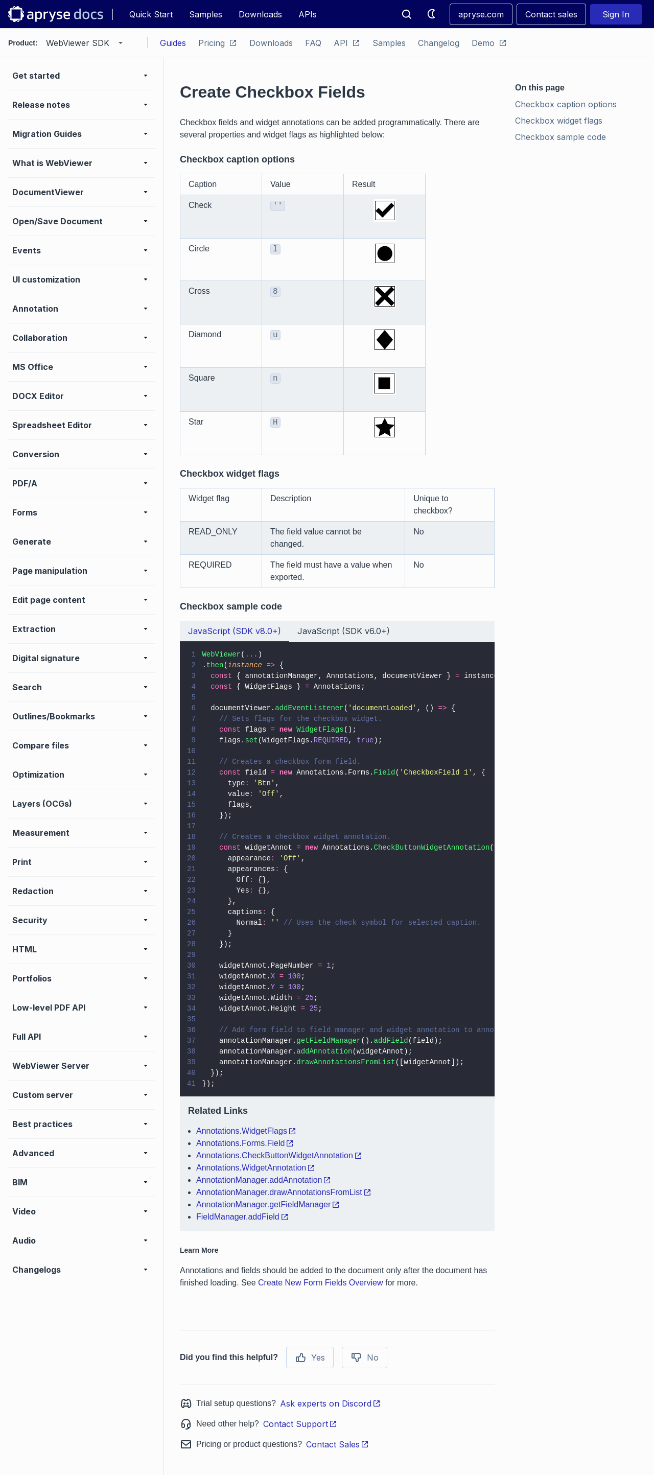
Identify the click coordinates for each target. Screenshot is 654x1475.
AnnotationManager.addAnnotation (263, 1180)
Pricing (217, 43)
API (347, 43)
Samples (205, 14)
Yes (310, 1357)
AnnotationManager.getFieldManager (268, 1204)
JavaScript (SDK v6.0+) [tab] (343, 631)
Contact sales (551, 14)
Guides (173, 43)
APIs (307, 14)
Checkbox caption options (566, 104)
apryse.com (481, 14)
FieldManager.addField (242, 1216)
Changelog (438, 43)
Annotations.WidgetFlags (246, 1131)
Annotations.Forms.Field (245, 1143)
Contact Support (300, 1424)
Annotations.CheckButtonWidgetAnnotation (279, 1155)
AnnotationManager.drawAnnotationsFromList (283, 1192)
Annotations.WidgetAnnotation (255, 1167)
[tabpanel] (337, 936)
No (365, 1357)
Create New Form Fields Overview (320, 1282)
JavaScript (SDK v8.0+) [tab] (234, 631)
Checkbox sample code (560, 137)
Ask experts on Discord (330, 1403)
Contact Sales (337, 1444)
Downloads (260, 14)
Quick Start (151, 14)
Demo (489, 43)
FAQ (313, 43)
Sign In (615, 14)
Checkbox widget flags (558, 120)
